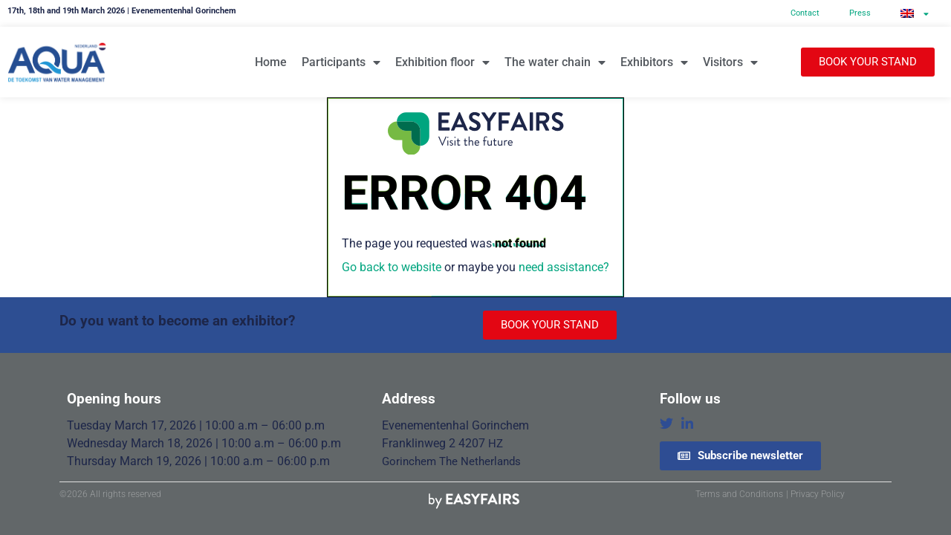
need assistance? (564, 267)
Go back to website (391, 267)
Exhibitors (654, 62)
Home (271, 62)
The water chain (555, 62)
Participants (341, 62)
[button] (868, 62)
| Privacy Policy (815, 494)
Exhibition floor (442, 62)
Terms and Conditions (739, 494)
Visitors (730, 62)
